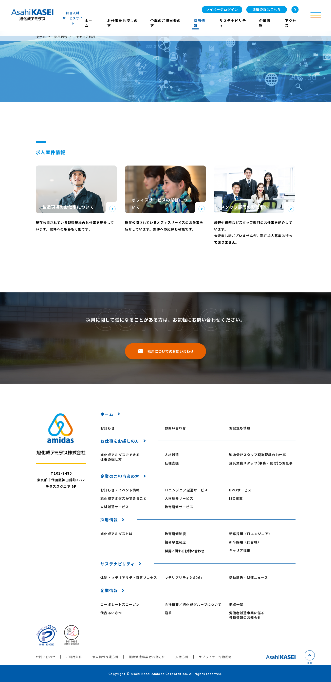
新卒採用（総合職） (245, 542)
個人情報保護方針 (105, 657)
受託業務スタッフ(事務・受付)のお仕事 (261, 463)
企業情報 (264, 23)
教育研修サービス (179, 507)
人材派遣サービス (114, 507)
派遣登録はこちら (266, 9)
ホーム (88, 23)
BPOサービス (240, 490)
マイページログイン (222, 9)
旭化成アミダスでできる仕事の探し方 (119, 457)
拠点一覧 (236, 604)
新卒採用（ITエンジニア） (250, 533)
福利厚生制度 (175, 542)
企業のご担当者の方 (165, 23)
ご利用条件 (74, 657)
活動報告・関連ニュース (248, 577)
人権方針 (182, 657)
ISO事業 (236, 498)
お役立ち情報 (239, 428)
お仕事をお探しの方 (122, 23)
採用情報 (199, 23)
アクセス (290, 23)
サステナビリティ (232, 23)
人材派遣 (172, 455)
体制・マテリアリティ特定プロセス (128, 577)
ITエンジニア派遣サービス (186, 490)
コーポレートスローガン (119, 604)
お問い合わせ (175, 428)
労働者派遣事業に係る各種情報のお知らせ (247, 615)
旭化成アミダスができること (123, 498)
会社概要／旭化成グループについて (193, 604)
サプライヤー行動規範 (215, 657)
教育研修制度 (175, 533)
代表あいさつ (111, 613)
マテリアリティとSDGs (184, 577)
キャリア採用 (239, 550)
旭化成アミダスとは (116, 533)
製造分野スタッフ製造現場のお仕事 (257, 455)
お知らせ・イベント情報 (119, 490)
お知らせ (107, 428)
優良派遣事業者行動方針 (147, 657)
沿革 (168, 613)
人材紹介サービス (179, 498)
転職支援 (172, 463)
